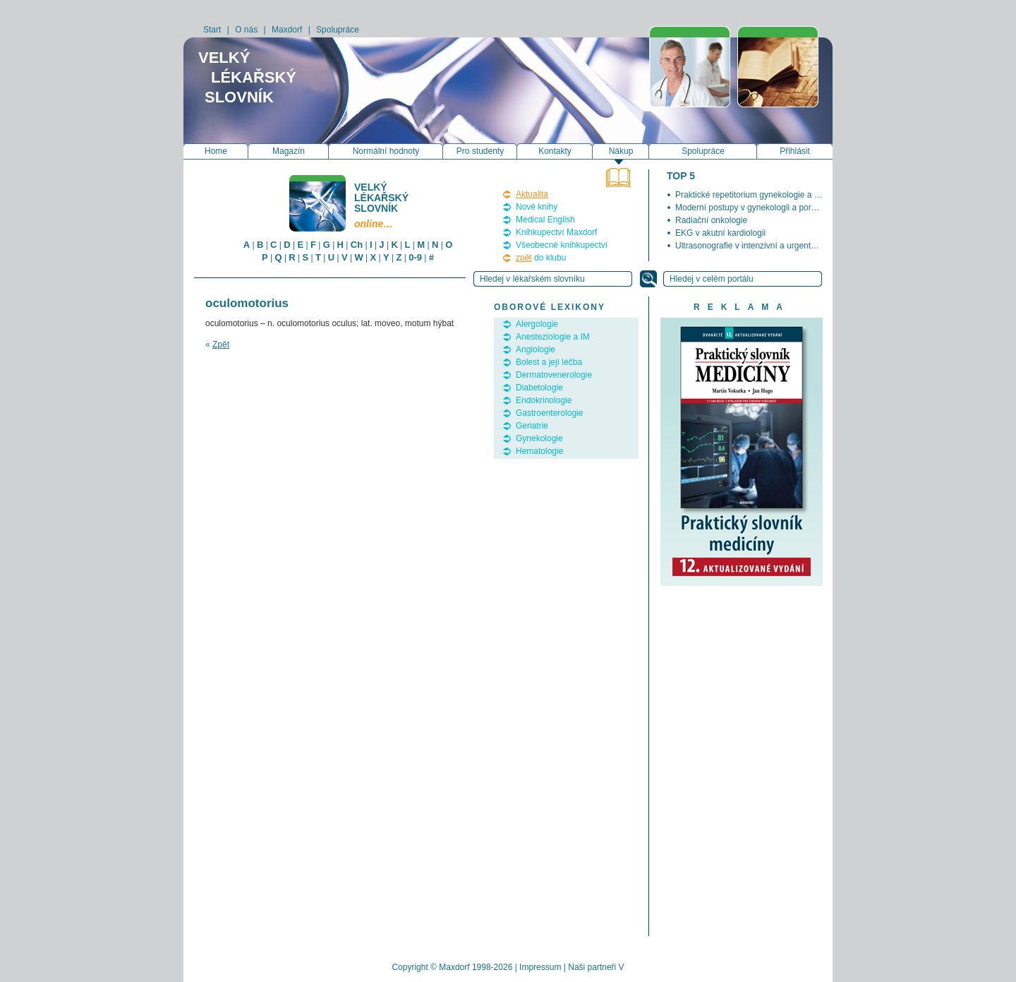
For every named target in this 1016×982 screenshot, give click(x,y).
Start (212, 30)
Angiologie (535, 349)
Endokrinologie (544, 400)
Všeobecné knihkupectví (561, 245)
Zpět (220, 344)
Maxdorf (287, 30)
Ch (357, 244)
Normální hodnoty (386, 151)
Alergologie (537, 324)
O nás (246, 30)
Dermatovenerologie (554, 375)
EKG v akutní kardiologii (720, 233)
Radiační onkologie (711, 220)
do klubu (541, 258)
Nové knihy (536, 207)
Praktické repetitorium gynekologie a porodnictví (765, 195)
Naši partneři (592, 967)
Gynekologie (539, 438)
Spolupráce (337, 30)
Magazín (288, 151)
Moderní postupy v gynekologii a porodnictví (757, 207)
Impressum (540, 967)
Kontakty (555, 151)
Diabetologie (539, 388)
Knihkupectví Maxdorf (556, 232)
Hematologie (539, 451)
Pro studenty (480, 151)
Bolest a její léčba (549, 362)
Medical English (545, 219)
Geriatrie (532, 426)
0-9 (415, 257)
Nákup (621, 151)
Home (216, 151)
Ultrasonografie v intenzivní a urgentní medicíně (764, 246)
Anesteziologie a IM (553, 337)
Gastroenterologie (549, 413)
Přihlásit (795, 151)
